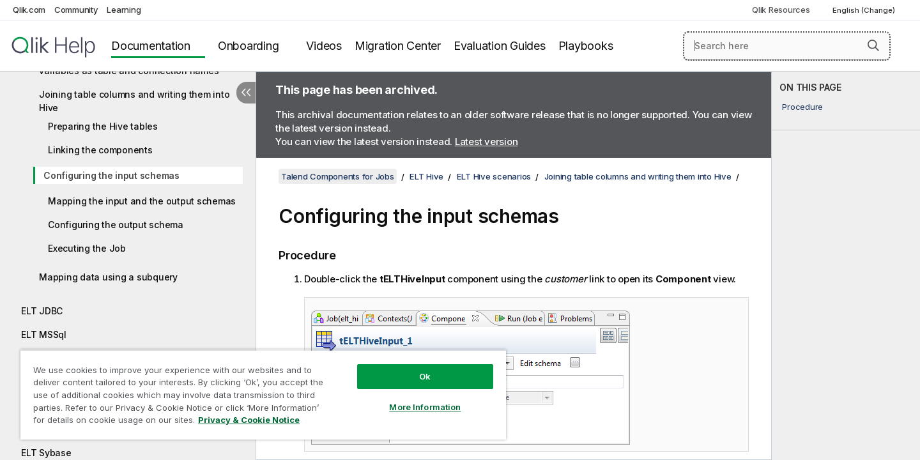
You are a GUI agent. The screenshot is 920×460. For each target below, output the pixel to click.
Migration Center (398, 45)
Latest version (486, 141)
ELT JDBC (42, 310)
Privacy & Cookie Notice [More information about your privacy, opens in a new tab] (249, 420)
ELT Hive (426, 176)
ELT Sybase (46, 452)
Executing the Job (87, 248)
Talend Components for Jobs (337, 176)
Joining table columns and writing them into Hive (134, 101)
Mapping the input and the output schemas (142, 200)
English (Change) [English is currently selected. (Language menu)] (864, 10)
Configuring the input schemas (111, 175)
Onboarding (248, 45)
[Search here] (786, 46)
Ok (425, 376)
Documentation (150, 45)
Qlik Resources (781, 9)
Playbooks (585, 45)
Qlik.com (29, 9)
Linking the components (100, 149)
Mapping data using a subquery (108, 277)
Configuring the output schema (115, 224)
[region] (263, 394)
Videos (324, 45)
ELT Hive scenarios (494, 176)
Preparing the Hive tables (103, 126)
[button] (873, 45)
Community (76, 9)
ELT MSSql (43, 334)
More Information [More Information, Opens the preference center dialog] (425, 407)
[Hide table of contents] (246, 92)
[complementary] (846, 266)
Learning (124, 9)
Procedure (802, 107)
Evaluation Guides (500, 45)
